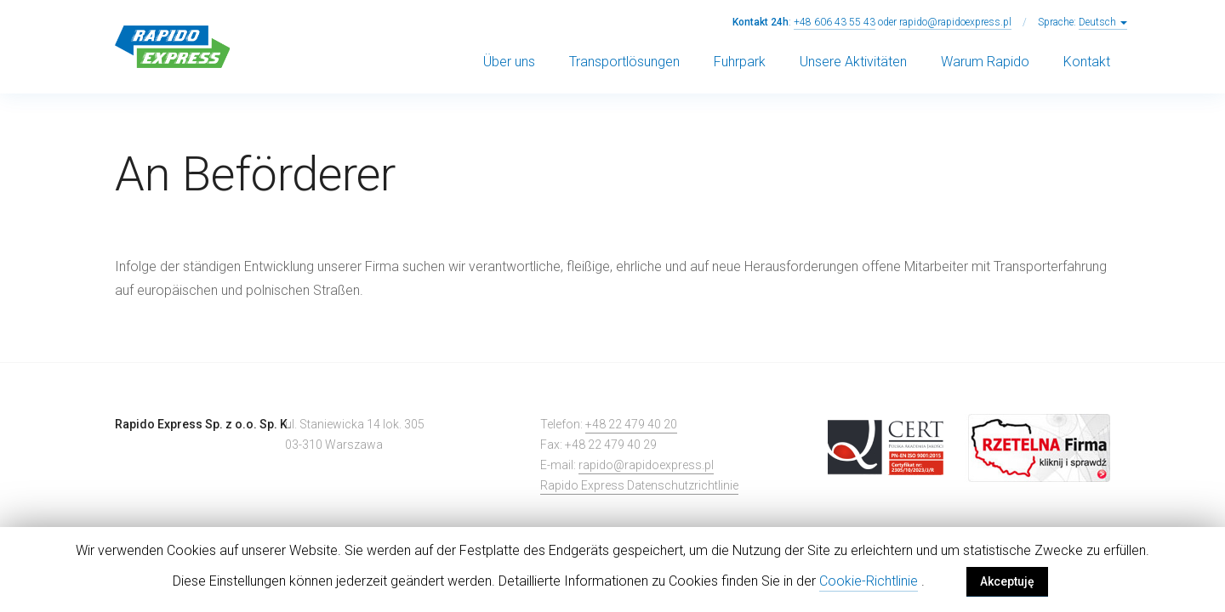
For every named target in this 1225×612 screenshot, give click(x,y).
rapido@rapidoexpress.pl (955, 22)
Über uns (509, 62)
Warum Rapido (985, 62)
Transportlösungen (624, 62)
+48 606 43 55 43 (834, 22)
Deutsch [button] (1103, 22)
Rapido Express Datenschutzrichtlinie (639, 485)
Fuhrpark (740, 62)
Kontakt (1086, 62)
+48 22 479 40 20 (631, 424)
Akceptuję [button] (1007, 581)
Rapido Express (172, 47)
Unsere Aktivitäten (853, 62)
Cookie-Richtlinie (868, 581)
